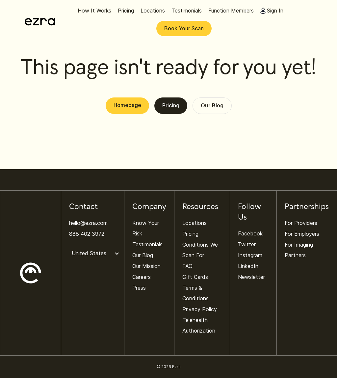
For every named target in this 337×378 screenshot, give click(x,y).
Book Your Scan (184, 28)
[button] (97, 253)
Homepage (127, 105)
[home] (40, 21)
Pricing (170, 105)
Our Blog (212, 105)
